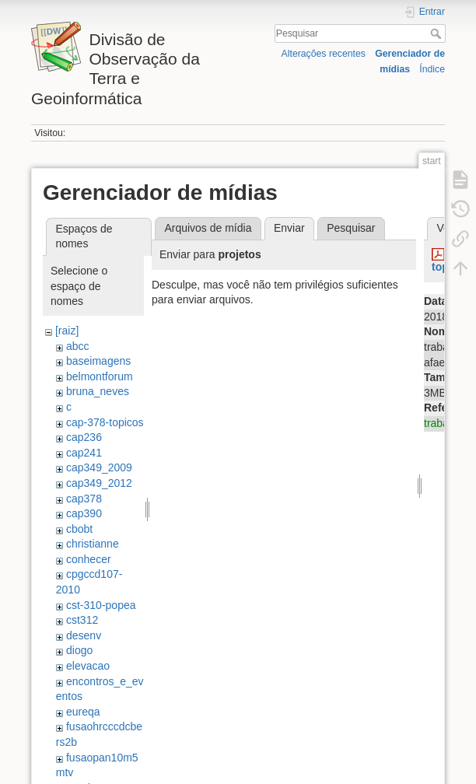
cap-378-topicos (105, 422)
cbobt (79, 529)
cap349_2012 (99, 483)
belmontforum (99, 376)
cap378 (84, 498)
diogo (79, 650)
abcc (77, 346)
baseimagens (98, 361)
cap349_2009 (99, 467)
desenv (83, 635)
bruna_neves (97, 391)
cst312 (82, 620)
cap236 (84, 437)
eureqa (83, 711)
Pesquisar (437, 33)
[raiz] (67, 330)
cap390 (84, 513)
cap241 (84, 452)
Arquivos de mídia (207, 228)
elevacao (88, 666)
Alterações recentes (324, 53)
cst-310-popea (101, 605)
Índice (432, 69)
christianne (92, 543)
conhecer (88, 559)
